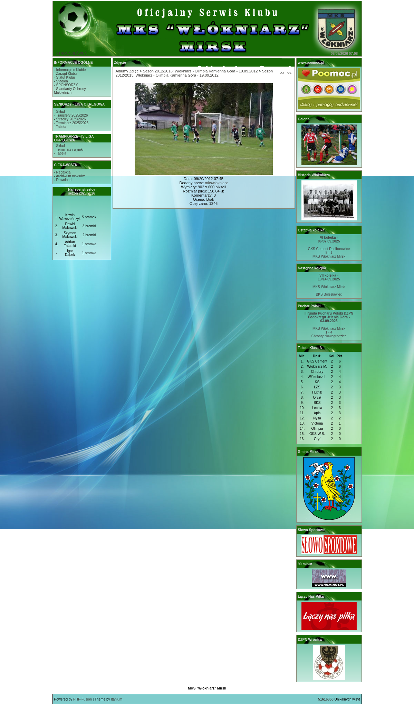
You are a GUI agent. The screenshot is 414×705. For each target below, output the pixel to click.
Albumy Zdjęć (127, 71)
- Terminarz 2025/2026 (71, 123)
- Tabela (60, 127)
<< (282, 73)
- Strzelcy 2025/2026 (70, 119)
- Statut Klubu (64, 77)
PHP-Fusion (82, 699)
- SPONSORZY (66, 85)
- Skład (59, 111)
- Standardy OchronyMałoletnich (70, 91)
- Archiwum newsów (69, 176)
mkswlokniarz (216, 183)
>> (289, 73)
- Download (63, 180)
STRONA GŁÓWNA (71, 54)
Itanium (116, 699)
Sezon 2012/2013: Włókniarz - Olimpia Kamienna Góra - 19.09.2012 (200, 71)
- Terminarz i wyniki (69, 149)
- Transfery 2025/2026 (71, 115)
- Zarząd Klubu (65, 74)
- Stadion (61, 81)
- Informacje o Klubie (70, 70)
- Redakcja (62, 172)
